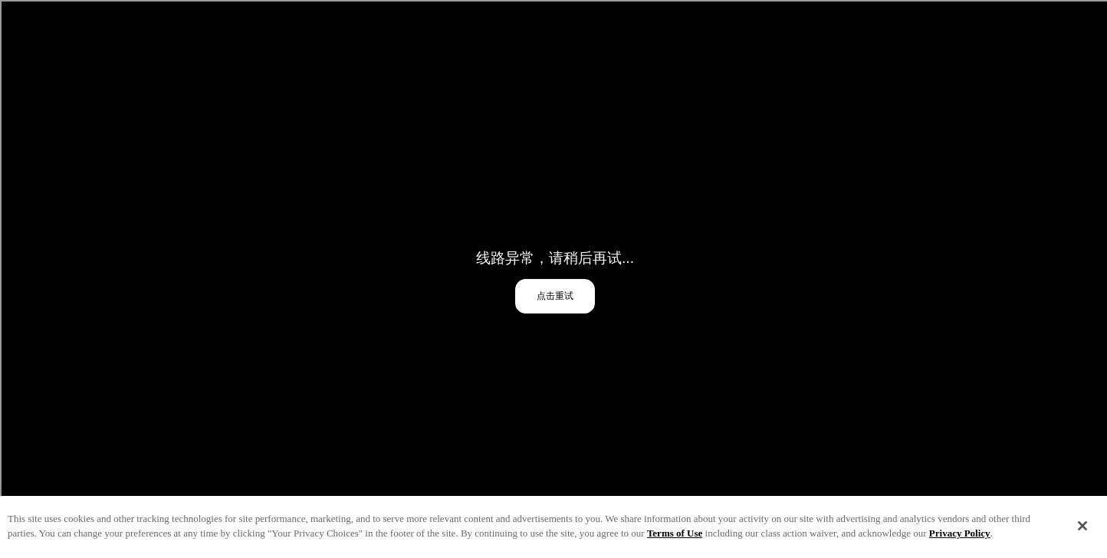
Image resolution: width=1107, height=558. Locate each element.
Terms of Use (674, 535)
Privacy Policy (959, 535)
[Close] (1082, 528)
